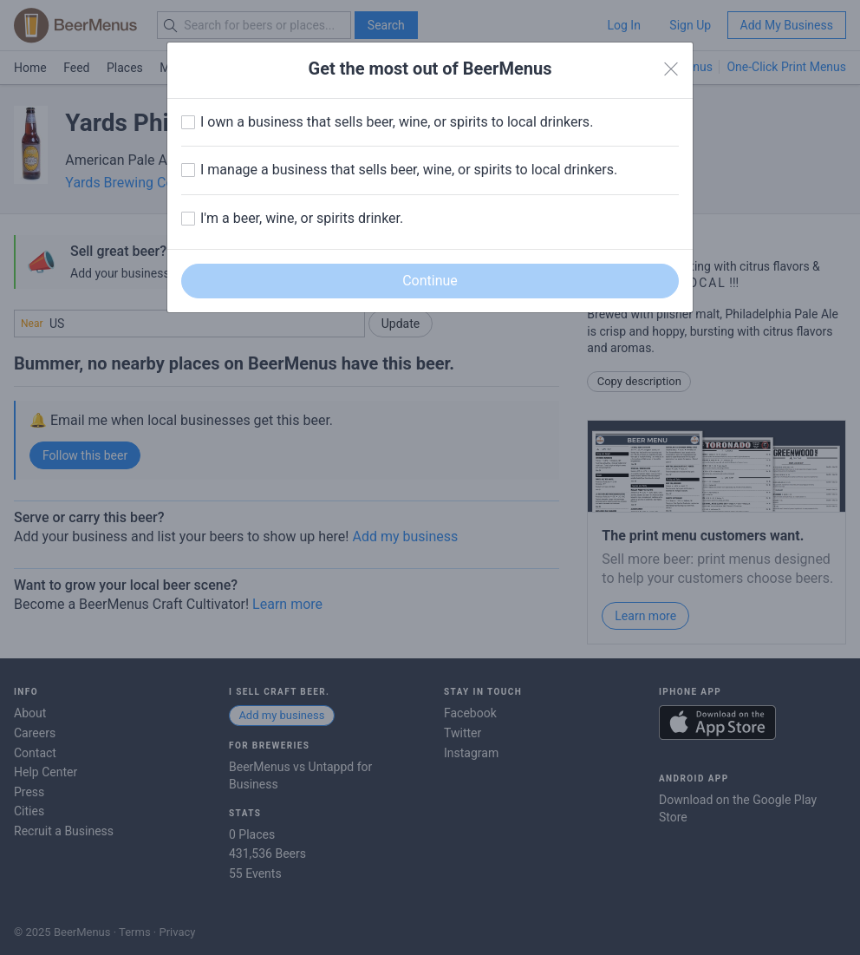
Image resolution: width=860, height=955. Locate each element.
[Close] (671, 69)
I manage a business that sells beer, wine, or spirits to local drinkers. (408, 169)
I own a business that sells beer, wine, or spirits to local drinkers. (396, 122)
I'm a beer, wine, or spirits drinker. (301, 218)
